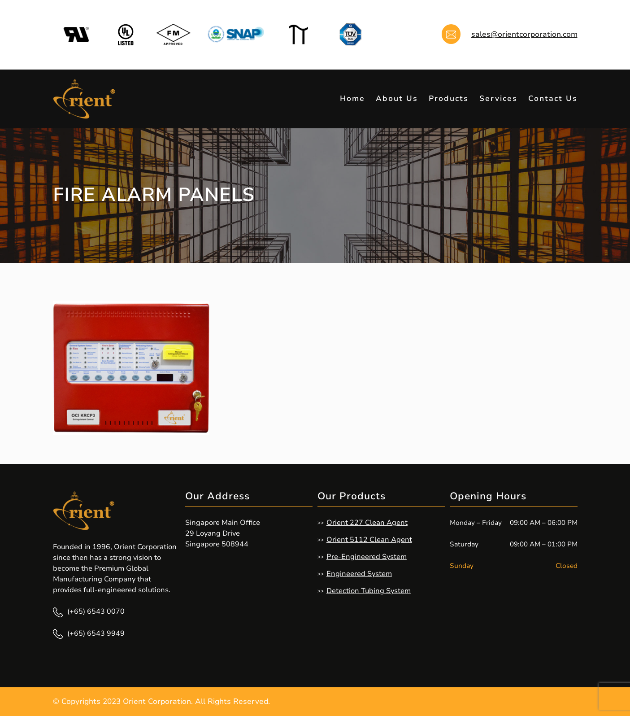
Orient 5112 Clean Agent (369, 540)
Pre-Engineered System (366, 557)
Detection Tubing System (368, 591)
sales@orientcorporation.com (524, 34)
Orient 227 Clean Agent (367, 523)
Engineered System (359, 574)
